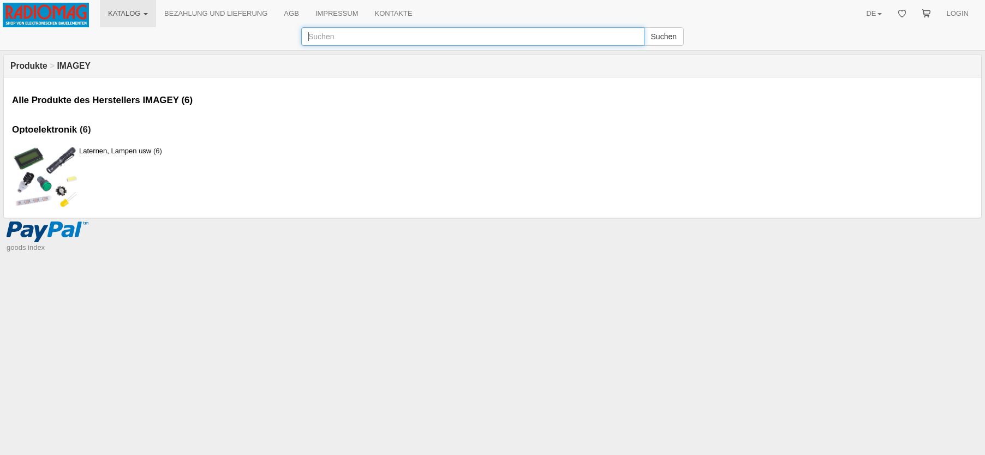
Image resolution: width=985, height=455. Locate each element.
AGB (291, 13)
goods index (26, 247)
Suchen (664, 36)
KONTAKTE (394, 13)
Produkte (28, 65)
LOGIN (958, 13)
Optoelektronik (44, 129)
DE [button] (873, 13)
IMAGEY (74, 65)
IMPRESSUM (337, 13)
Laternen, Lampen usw (115, 151)
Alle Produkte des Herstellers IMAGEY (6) (102, 100)
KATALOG (128, 13)
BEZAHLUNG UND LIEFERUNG (215, 13)
